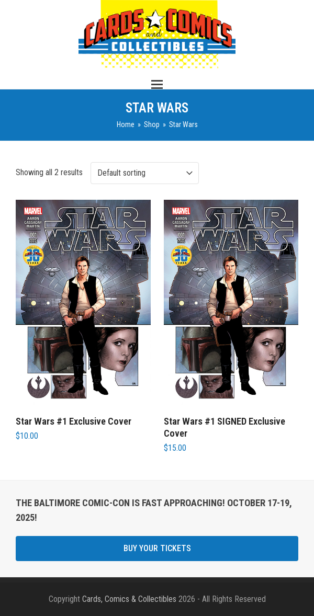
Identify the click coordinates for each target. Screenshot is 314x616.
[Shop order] (144, 173)
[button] (157, 84)
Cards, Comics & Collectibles (129, 599)
